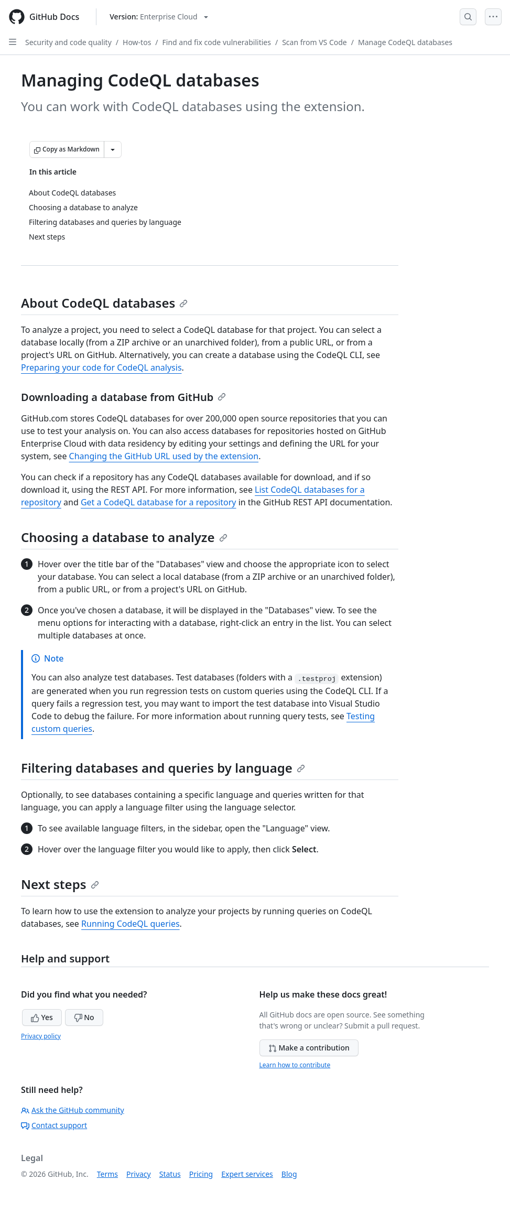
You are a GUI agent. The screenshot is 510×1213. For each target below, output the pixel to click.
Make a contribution (309, 1048)
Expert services (247, 1174)
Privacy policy (41, 1036)
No (84, 1017)
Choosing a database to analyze (124, 537)
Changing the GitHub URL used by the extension (164, 456)
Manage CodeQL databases (405, 42)
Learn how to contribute (295, 1064)
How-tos (137, 42)
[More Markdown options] (113, 149)
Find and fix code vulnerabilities (216, 42)
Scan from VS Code (314, 42)
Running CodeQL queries (130, 923)
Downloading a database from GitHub (123, 397)
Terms (107, 1174)
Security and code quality (68, 42)
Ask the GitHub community (72, 1110)
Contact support (54, 1125)
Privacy (138, 1174)
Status (170, 1174)
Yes (42, 1017)
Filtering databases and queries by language (163, 767)
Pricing (201, 1174)
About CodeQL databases (104, 302)
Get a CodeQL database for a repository (158, 502)
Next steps (60, 884)
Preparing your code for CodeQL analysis (101, 367)
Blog (289, 1174)
